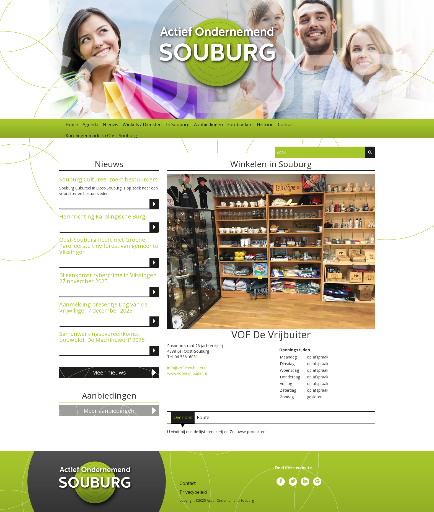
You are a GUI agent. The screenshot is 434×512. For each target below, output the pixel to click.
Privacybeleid (193, 492)
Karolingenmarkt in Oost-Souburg (101, 135)
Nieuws (110, 124)
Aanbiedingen (208, 124)
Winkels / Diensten (142, 124)
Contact (286, 124)
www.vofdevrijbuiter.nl (187, 373)
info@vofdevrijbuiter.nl (187, 367)
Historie (265, 124)
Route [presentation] (203, 417)
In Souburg (178, 124)
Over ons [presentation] (183, 417)
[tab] (183, 417)
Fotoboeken (239, 124)
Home (72, 124)
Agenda (90, 124)
